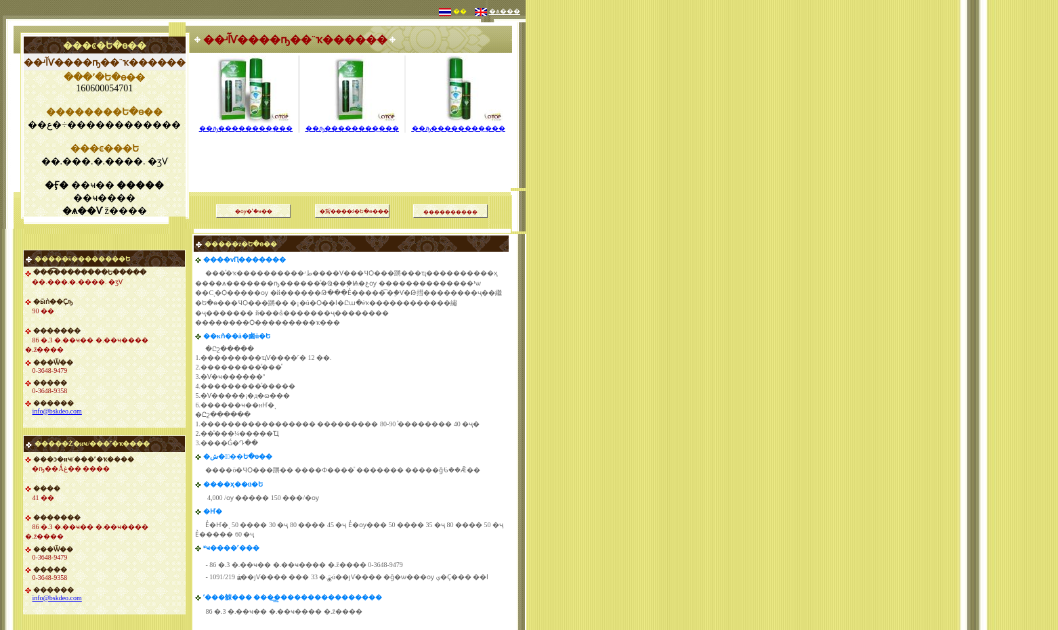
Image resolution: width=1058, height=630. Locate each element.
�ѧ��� (504, 11)
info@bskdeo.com (56, 411)
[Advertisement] (352, 145)
